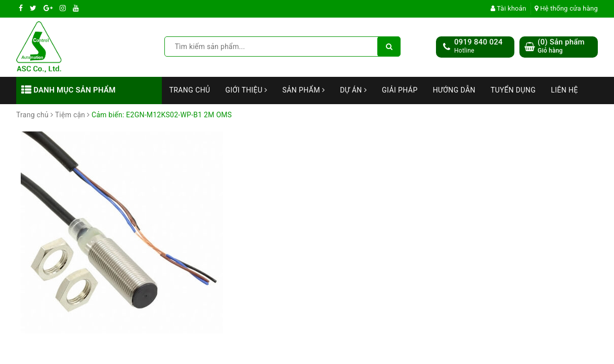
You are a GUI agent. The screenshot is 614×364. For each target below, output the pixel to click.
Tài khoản (509, 8)
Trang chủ (189, 90)
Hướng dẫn (454, 90)
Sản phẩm (303, 90)
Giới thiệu (247, 90)
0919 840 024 (478, 42)
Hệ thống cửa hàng (566, 8)
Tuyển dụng (513, 90)
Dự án (353, 90)
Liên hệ (564, 90)
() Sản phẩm (561, 46)
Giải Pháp (400, 90)
